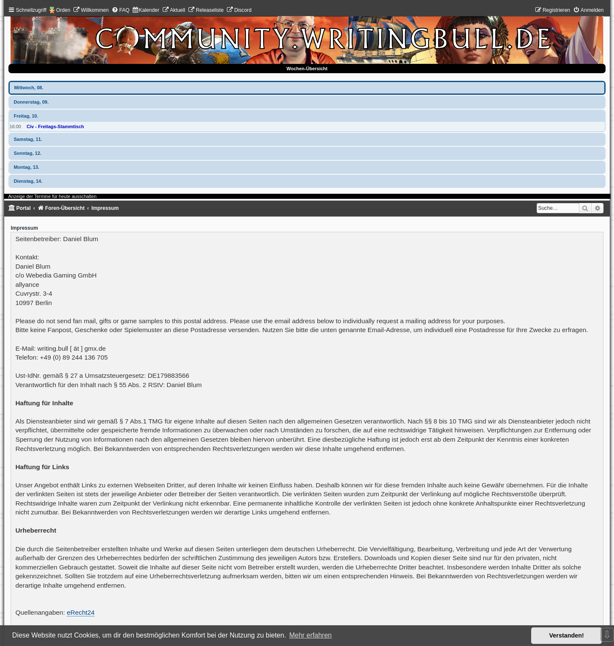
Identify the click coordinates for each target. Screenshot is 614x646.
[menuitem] (91, 10)
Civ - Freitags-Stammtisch (55, 126)
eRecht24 (81, 612)
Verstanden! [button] (566, 635)
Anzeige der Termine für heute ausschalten (52, 196)
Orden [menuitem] (63, 10)
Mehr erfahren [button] (310, 635)
